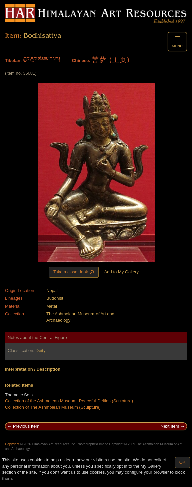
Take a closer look (74, 272)
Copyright (12, 444)
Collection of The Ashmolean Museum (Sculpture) (53, 407)
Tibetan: (13, 60)
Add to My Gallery (121, 271)
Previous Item (26, 426)
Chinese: (81, 60)
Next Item (170, 426)
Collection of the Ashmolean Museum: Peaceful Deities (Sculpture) (69, 400)
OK (182, 462)
